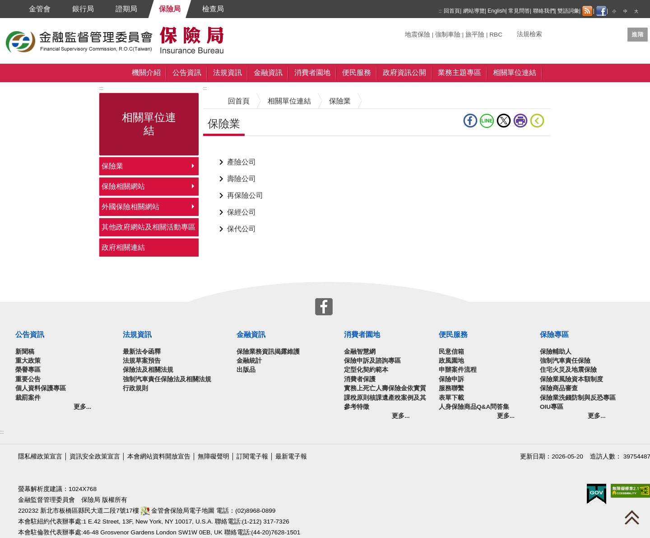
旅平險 (474, 34)
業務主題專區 (459, 72)
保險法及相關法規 (148, 369)
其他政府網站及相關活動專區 (148, 227)
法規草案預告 (142, 360)
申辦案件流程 (458, 369)
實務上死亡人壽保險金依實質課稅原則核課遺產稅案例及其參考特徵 (385, 397)
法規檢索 (529, 34)
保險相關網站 (123, 186)
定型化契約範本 (366, 369)
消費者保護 (360, 379)
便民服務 (356, 72)
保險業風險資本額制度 (571, 379)
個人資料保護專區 (40, 388)
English (496, 11)
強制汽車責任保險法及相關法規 (167, 379)
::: (440, 11)
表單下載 (451, 397)
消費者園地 (312, 72)
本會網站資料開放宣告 (158, 456)
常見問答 (519, 11)
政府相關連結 (123, 247)
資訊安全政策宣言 (95, 456)
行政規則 (135, 388)
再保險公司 (245, 195)
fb (470, 120)
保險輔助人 (555, 351)
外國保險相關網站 (130, 207)
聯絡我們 (544, 11)
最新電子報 (291, 456)
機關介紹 (146, 72)
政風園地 (451, 360)
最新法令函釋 (142, 351)
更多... (82, 406)
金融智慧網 (360, 351)
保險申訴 (451, 379)
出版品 (246, 369)
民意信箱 (451, 351)
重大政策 (28, 360)
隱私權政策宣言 (40, 456)
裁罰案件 (28, 397)
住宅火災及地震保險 (568, 369)
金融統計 (249, 360)
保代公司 (241, 229)
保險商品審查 (559, 388)
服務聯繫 (451, 388)
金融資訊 (268, 72)
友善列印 (520, 120)
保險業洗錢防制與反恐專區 (578, 397)
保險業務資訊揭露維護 (268, 351)
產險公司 (241, 162)
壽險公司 (241, 178)
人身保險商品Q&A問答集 (474, 406)
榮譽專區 (28, 369)
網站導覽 (474, 11)
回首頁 (452, 11)
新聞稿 (24, 351)
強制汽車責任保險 (565, 360)
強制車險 (447, 34)
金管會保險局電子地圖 (178, 510)
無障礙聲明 (213, 456)
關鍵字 (414, 31)
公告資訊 (186, 72)
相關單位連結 (514, 72)
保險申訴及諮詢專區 (372, 360)
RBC (495, 34)
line (487, 120)
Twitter (504, 120)
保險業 (112, 166)
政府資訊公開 (404, 72)
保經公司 (241, 212)
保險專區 (554, 334)
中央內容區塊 (224, 150)
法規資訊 (227, 72)
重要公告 (28, 379)
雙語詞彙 (568, 11)
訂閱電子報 (252, 456)
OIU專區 (551, 406)
